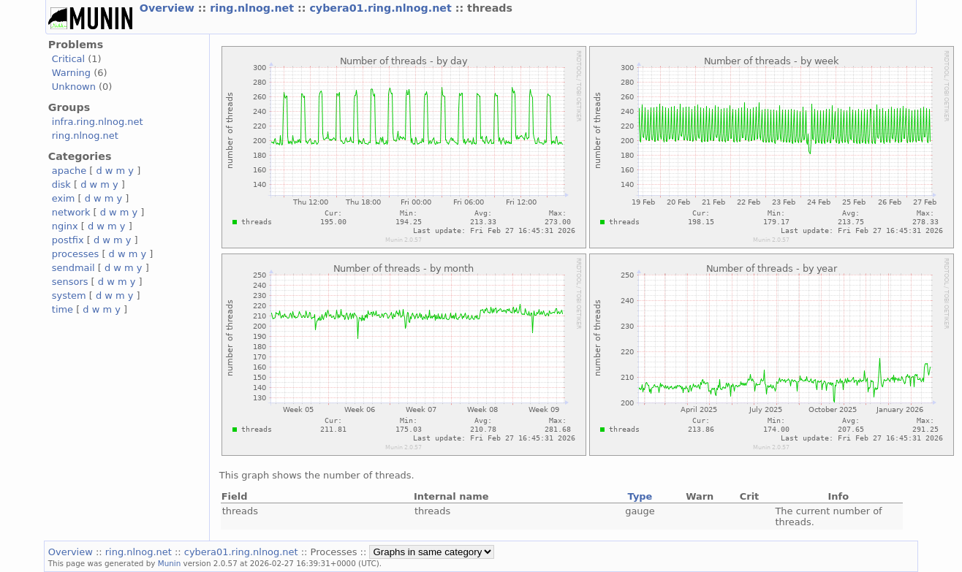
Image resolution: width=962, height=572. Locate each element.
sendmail (73, 267)
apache (69, 170)
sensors (70, 281)
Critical (68, 58)
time (62, 309)
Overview (169, 8)
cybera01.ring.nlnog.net (382, 8)
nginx (65, 226)
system (69, 295)
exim (63, 198)
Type (640, 496)
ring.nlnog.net (254, 8)
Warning (71, 72)
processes (75, 253)
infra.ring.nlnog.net (97, 121)
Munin (169, 563)
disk (61, 184)
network (71, 212)
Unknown (74, 86)
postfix (68, 239)
